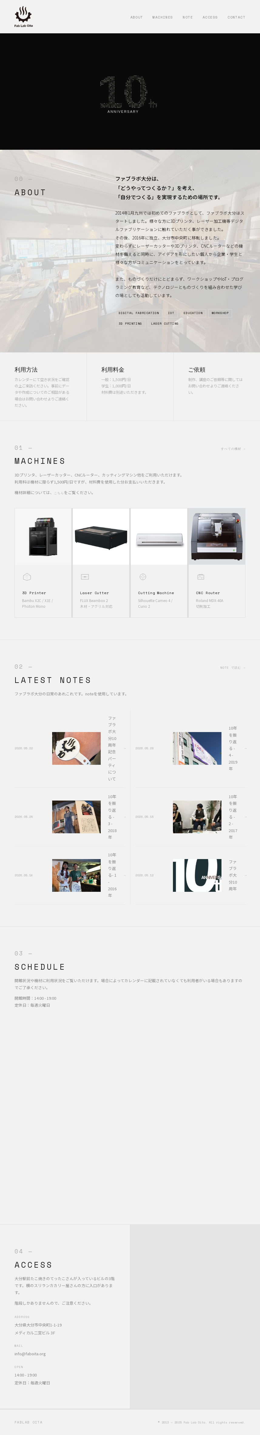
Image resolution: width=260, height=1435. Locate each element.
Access (210, 17)
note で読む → (232, 667)
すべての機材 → (233, 448)
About (136, 17)
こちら (59, 492)
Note (188, 17)
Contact (236, 17)
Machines (163, 17)
